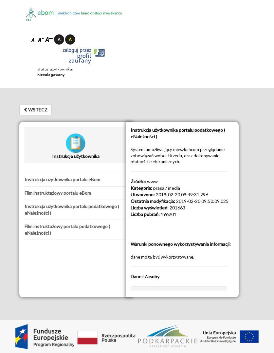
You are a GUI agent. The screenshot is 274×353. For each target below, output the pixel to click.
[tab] (75, 179)
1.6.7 (28, 19)
